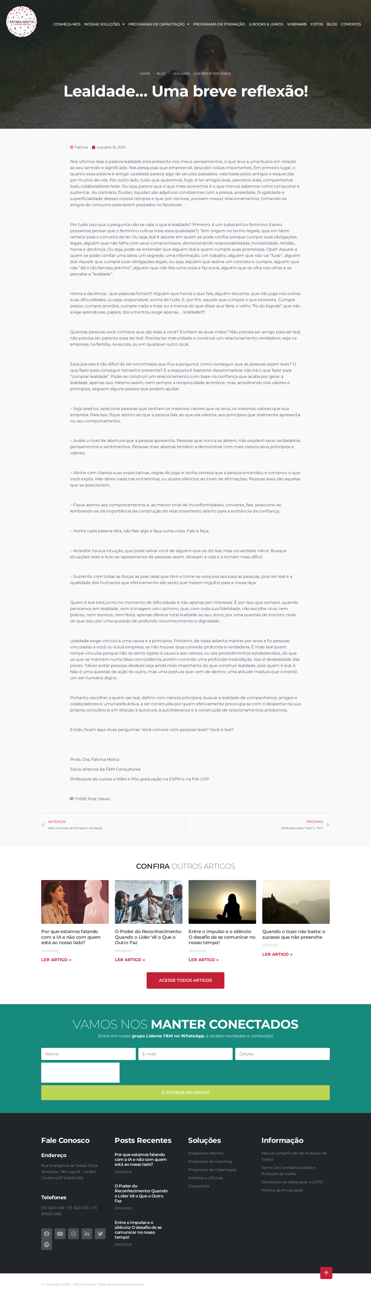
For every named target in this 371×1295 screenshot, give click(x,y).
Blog (332, 24)
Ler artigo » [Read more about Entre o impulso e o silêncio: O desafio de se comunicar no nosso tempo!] (204, 959)
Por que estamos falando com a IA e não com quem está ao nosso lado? (71, 937)
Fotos (317, 24)
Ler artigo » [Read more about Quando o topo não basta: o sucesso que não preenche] (277, 954)
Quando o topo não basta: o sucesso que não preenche (293, 934)
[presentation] (80, 1073)
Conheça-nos (67, 24)
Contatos (351, 24)
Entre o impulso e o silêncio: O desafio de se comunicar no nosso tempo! (222, 937)
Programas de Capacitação (159, 24)
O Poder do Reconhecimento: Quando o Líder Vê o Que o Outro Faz (148, 937)
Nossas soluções (104, 24)
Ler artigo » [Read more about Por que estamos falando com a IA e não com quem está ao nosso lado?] (56, 959)
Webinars (297, 24)
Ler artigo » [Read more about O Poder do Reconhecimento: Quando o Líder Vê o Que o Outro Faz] (130, 959)
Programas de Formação (219, 24)
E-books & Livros (266, 24)
